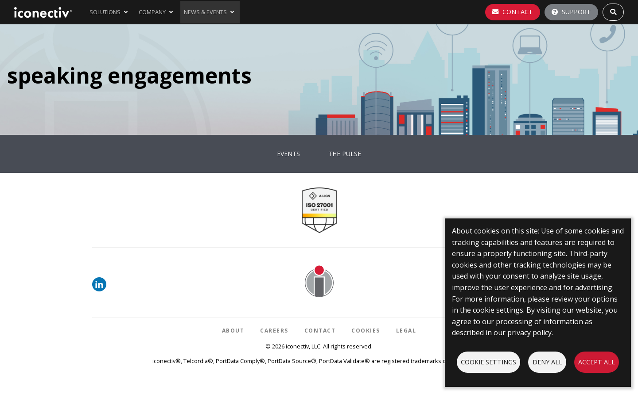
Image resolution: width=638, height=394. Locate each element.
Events (288, 153)
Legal (406, 330)
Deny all (547, 362)
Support (571, 12)
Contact (512, 12)
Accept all (596, 362)
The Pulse (344, 153)
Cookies (365, 330)
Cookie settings (488, 362)
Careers (274, 330)
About (233, 330)
